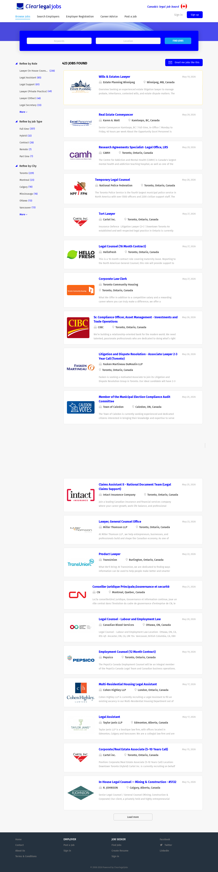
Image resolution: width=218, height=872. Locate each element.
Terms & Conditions (26, 856)
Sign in (67, 850)
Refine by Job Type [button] (30, 121)
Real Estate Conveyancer (116, 114)
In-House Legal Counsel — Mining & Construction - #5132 (137, 782)
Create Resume (120, 850)
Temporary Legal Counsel (112, 179)
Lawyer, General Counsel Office (120, 521)
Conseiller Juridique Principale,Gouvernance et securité (130, 586)
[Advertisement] (133, 448)
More (22, 111)
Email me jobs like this (186, 62)
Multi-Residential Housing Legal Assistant (128, 684)
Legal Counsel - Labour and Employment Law (130, 619)
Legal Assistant (109, 716)
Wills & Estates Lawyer (114, 76)
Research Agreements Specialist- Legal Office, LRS (133, 147)
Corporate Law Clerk (113, 279)
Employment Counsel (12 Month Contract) (127, 651)
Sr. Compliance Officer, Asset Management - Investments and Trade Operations (136, 319)
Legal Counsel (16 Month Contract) (122, 246)
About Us (20, 850)
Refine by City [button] (27, 165)
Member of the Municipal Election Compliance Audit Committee (134, 399)
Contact (19, 844)
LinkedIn (164, 850)
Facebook (165, 839)
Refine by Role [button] (28, 63)
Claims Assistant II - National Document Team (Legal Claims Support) (135, 486)
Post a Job (69, 844)
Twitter (168, 844)
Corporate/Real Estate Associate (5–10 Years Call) (133, 749)
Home (18, 839)
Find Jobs (178, 40)
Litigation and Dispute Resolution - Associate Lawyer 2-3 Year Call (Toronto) (138, 356)
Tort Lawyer (107, 213)
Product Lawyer (109, 554)
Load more (133, 816)
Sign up (195, 14)
